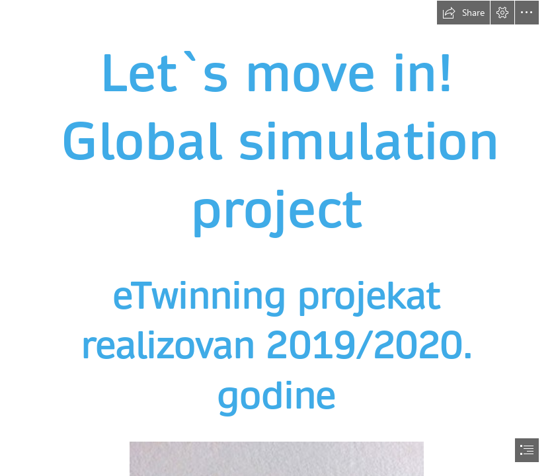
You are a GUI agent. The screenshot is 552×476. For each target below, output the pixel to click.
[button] (463, 12)
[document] (276, 238)
